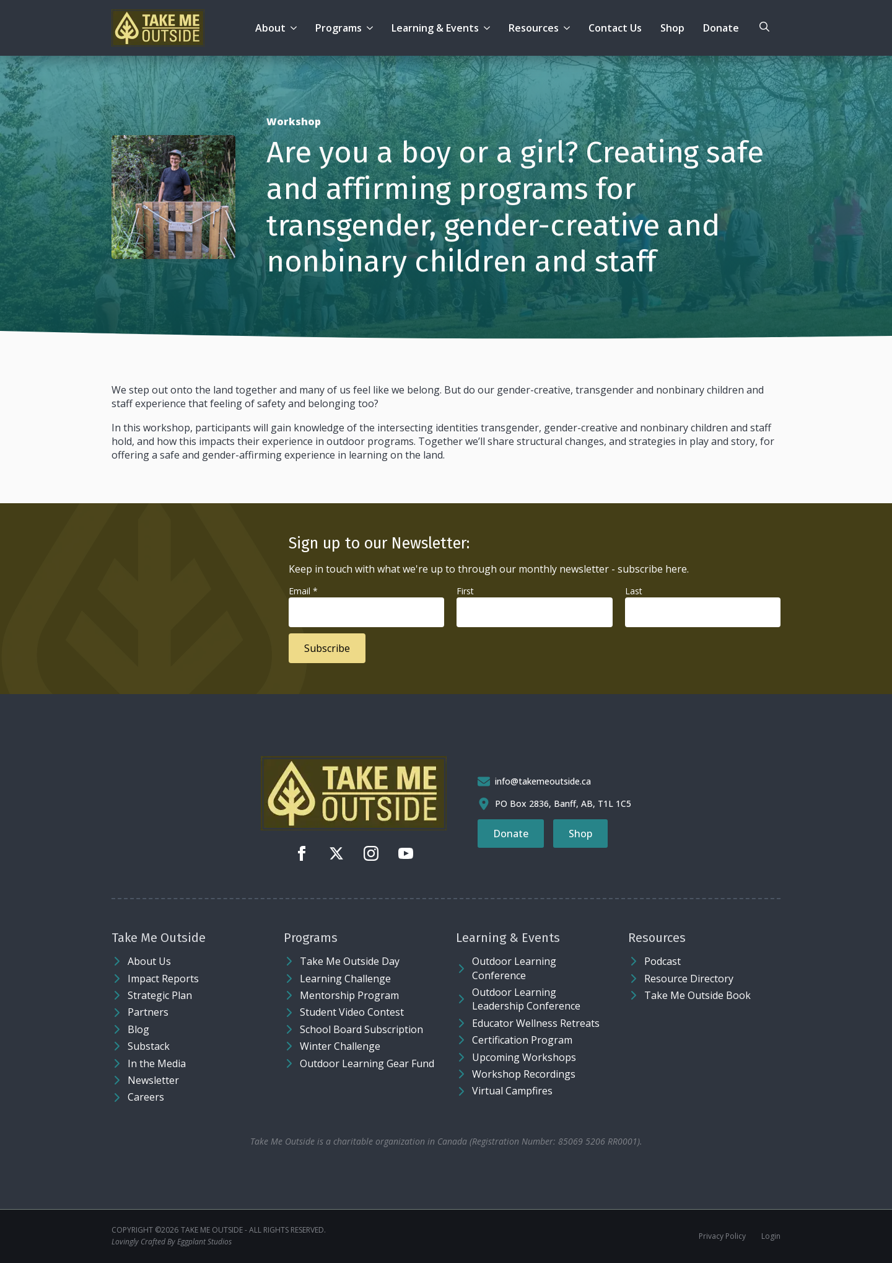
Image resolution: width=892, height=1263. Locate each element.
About (270, 28)
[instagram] (371, 853)
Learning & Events (435, 28)
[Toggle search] (764, 27)
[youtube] (405, 853)
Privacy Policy (722, 1236)
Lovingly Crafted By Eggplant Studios (172, 1242)
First (465, 591)
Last (633, 591)
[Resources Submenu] (569, 28)
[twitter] (336, 853)
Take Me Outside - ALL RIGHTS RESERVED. (253, 1230)
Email (303, 591)
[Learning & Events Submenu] (489, 28)
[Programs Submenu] (372, 28)
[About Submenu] (296, 28)
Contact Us (615, 28)
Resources (534, 28)
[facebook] (301, 853)
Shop (672, 28)
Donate (721, 28)
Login (770, 1236)
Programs (338, 28)
